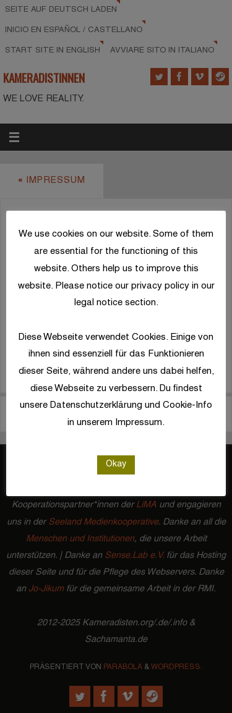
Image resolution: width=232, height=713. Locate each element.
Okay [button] (116, 464)
